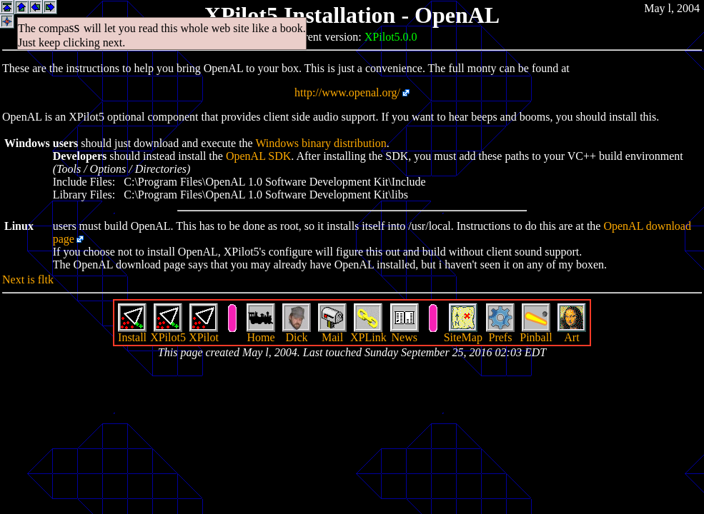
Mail (332, 332)
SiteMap (463, 332)
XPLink (368, 332)
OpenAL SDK (258, 156)
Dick (296, 332)
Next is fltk (28, 279)
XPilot (204, 332)
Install (132, 332)
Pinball (536, 332)
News (404, 332)
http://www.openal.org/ (347, 92)
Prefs (500, 332)
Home (261, 332)
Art (571, 332)
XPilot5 (168, 332)
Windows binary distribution (320, 143)
